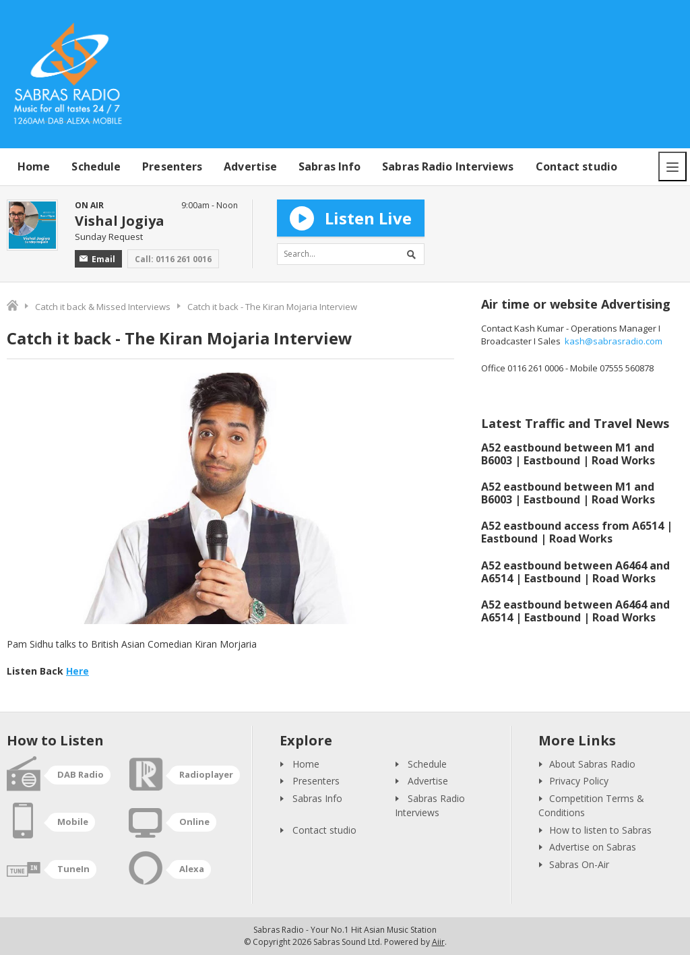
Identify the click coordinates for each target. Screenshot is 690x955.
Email (97, 259)
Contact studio (576, 166)
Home (34, 166)
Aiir (438, 942)
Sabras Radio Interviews (447, 166)
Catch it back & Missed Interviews (102, 307)
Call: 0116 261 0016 (173, 259)
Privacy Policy (578, 780)
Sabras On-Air (579, 864)
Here (77, 671)
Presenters (172, 166)
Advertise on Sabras (592, 846)
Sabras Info (329, 166)
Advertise (250, 166)
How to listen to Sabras (600, 830)
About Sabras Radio (592, 764)
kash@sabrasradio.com (613, 341)
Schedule (96, 166)
